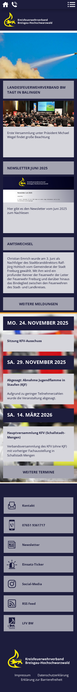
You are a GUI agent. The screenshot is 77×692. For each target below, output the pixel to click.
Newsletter (22, 543)
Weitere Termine (38, 472)
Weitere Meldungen (38, 303)
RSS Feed (20, 601)
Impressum (23, 675)
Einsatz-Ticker (24, 562)
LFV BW (18, 621)
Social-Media (23, 582)
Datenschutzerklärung (53, 675)
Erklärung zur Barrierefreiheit (41, 679)
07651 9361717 (24, 523)
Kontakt (19, 503)
